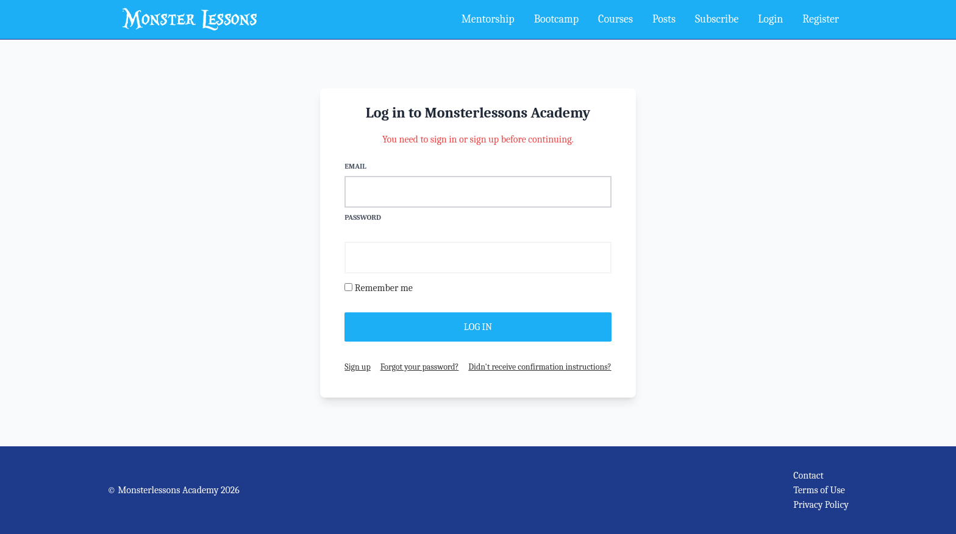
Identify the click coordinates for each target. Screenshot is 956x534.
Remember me (384, 288)
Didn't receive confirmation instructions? (539, 367)
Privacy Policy (821, 504)
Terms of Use (819, 490)
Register (820, 19)
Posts (664, 19)
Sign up (357, 367)
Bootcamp (556, 19)
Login (770, 19)
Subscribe (716, 19)
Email (355, 166)
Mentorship (488, 19)
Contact (808, 475)
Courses (615, 19)
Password (362, 217)
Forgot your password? (419, 367)
